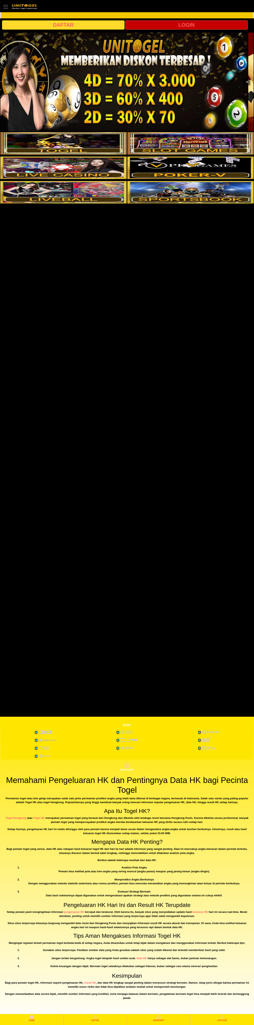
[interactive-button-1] (63, 143)
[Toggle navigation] (5, 7)
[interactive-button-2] (190, 143)
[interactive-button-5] (63, 192)
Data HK (142, 958)
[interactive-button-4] (190, 168)
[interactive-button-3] (63, 168)
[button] (7, 82)
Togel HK (39, 817)
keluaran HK (200, 911)
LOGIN (186, 25)
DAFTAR (63, 25)
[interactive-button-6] (190, 192)
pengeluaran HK (74, 911)
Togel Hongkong (16, 817)
